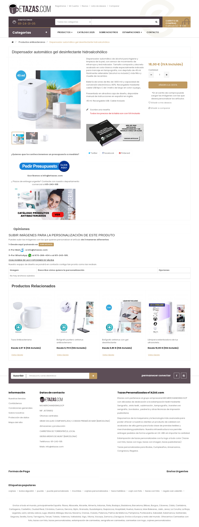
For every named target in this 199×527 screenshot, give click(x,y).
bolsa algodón (26, 491)
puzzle (40, 491)
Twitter (92, 153)
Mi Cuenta (74, 6)
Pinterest (124, 153)
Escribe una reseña (100, 109)
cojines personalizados (96, 491)
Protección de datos (19, 417)
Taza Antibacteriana (21, 339)
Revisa (85, 6)
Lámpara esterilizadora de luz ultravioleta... (163, 341)
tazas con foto (152, 491)
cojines (12, 491)
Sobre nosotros (16, 412)
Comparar (114, 6)
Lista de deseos (98, 6)
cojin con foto (135, 491)
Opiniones (21, 229)
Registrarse (60, 6)
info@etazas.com (52, 175)
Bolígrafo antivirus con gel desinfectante (115, 341)
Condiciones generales (20, 408)
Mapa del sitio (16, 422)
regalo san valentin (172, 491)
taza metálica (118, 491)
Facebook (108, 153)
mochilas (76, 491)
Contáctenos (15, 403)
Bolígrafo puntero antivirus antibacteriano (70, 341)
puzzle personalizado (58, 491)
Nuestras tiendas (17, 398)
